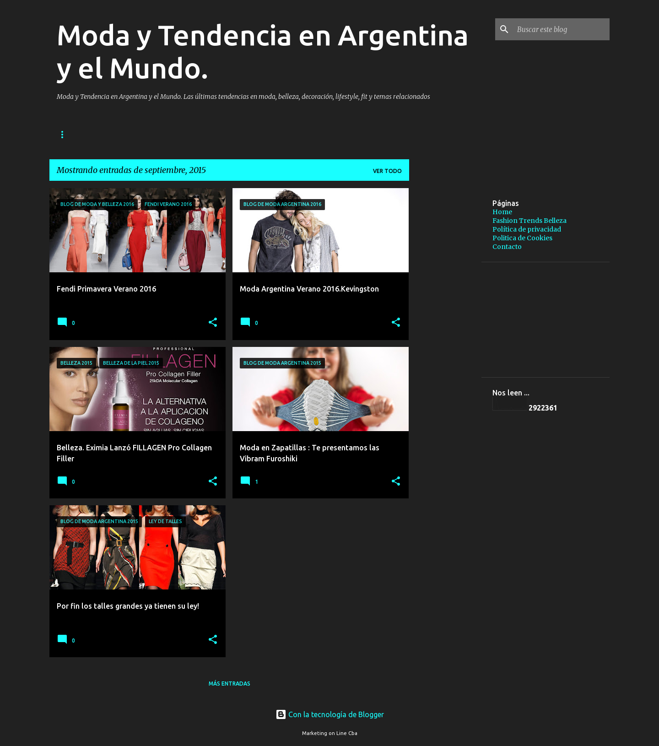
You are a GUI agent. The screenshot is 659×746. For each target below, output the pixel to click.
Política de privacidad (261, 134)
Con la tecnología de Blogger (329, 714)
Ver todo (387, 171)
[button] (212, 323)
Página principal (83, 134)
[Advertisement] (523, 202)
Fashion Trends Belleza (167, 134)
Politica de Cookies (522, 238)
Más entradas (229, 684)
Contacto (507, 247)
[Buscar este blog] (561, 29)
